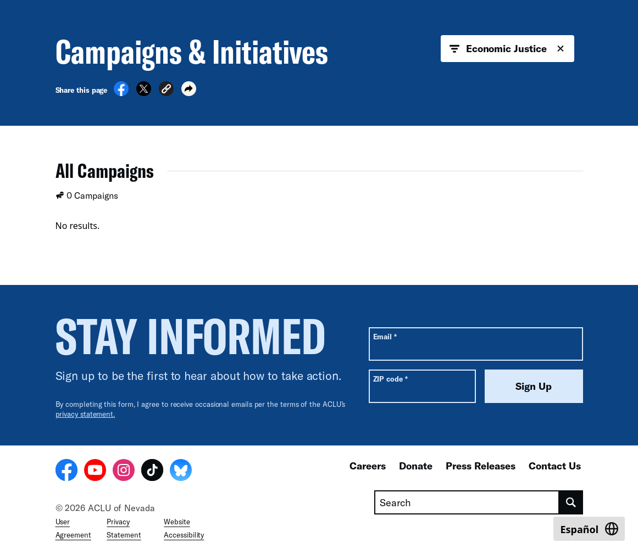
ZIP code (390, 378)
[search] (570, 502)
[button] (166, 90)
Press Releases (480, 466)
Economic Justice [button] (507, 48)
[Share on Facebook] (121, 93)
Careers (367, 466)
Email (385, 336)
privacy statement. (85, 414)
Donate (415, 466)
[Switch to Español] (589, 529)
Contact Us (555, 466)
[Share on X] (143, 93)
